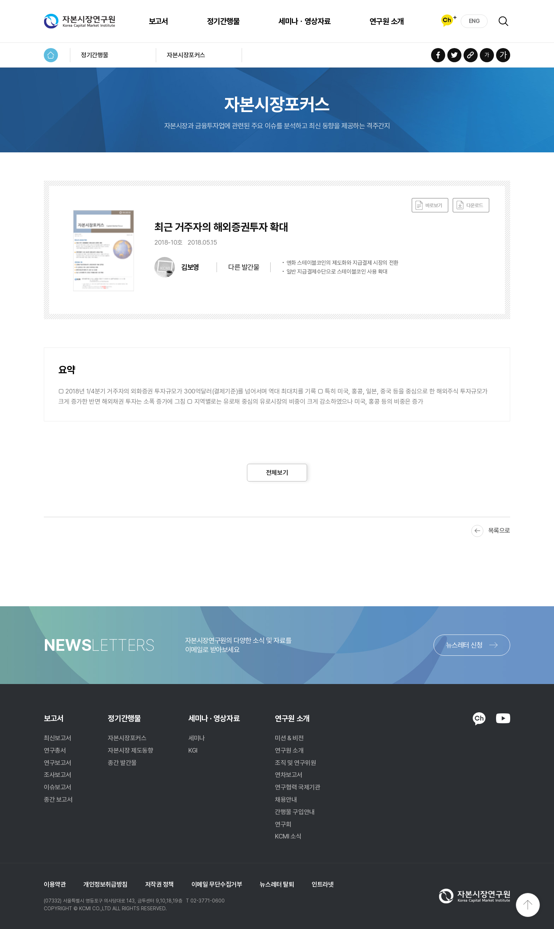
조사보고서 (57, 774)
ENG (474, 21)
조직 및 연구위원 (295, 762)
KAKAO (479, 719)
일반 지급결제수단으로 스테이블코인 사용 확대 (337, 271)
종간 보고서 (58, 799)
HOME (51, 55)
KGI (193, 750)
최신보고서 (57, 738)
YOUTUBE (503, 718)
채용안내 (286, 799)
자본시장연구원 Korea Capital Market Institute (79, 21)
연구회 (283, 824)
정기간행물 (223, 21)
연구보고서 (57, 762)
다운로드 (470, 205)
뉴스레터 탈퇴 (277, 884)
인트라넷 (323, 884)
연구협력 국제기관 (297, 787)
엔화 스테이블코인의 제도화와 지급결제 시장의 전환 (343, 262)
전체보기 (277, 472)
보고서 (158, 21)
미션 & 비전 (289, 738)
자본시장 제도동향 (130, 750)
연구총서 (55, 750)
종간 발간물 (122, 762)
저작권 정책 (159, 884)
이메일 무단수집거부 (216, 884)
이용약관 (55, 884)
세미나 (196, 738)
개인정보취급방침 (105, 884)
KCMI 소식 (288, 836)
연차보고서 (288, 774)
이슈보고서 (57, 787)
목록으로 (499, 530)
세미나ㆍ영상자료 (304, 21)
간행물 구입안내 (294, 812)
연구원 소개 (387, 21)
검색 (503, 21)
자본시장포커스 (186, 55)
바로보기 (429, 205)
